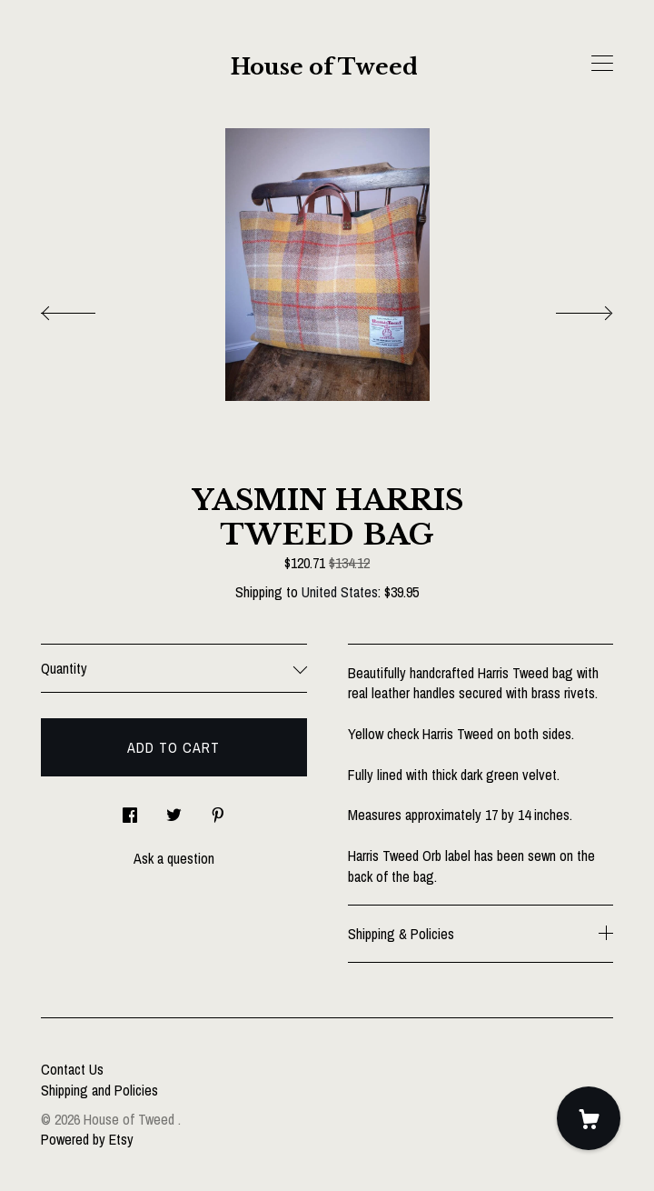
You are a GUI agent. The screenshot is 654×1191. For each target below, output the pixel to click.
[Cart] (588, 1118)
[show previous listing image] (86, 308)
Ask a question (174, 858)
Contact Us (72, 1069)
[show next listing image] (567, 308)
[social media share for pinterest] (218, 809)
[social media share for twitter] (174, 809)
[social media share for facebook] (130, 809)
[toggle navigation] (602, 64)
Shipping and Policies (99, 1090)
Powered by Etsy (87, 1139)
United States (340, 592)
